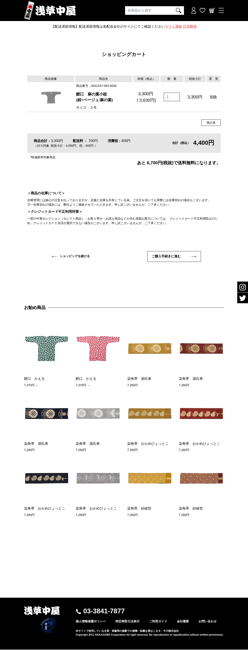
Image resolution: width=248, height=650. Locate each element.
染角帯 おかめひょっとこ (147, 444)
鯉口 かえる (34, 379)
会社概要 (183, 621)
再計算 (211, 122)
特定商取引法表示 (127, 621)
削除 (213, 97)
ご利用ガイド (158, 621)
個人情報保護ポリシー (91, 621)
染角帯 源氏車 (139, 379)
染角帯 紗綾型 (139, 509)
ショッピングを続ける (71, 256)
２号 (93, 107)
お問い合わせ (208, 621)
